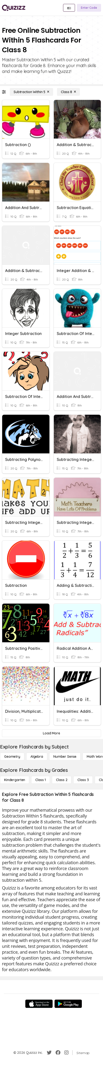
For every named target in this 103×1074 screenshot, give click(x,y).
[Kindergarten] (14, 780)
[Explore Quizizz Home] (13, 8)
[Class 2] (61, 780)
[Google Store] (68, 1004)
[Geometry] (12, 756)
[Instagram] (66, 1052)
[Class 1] (40, 780)
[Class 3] (83, 780)
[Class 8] (68, 92)
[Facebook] (58, 1052)
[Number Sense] (65, 756)
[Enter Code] (89, 8)
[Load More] (51, 733)
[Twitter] (49, 1052)
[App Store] (39, 1004)
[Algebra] (36, 756)
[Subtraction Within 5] (31, 92)
